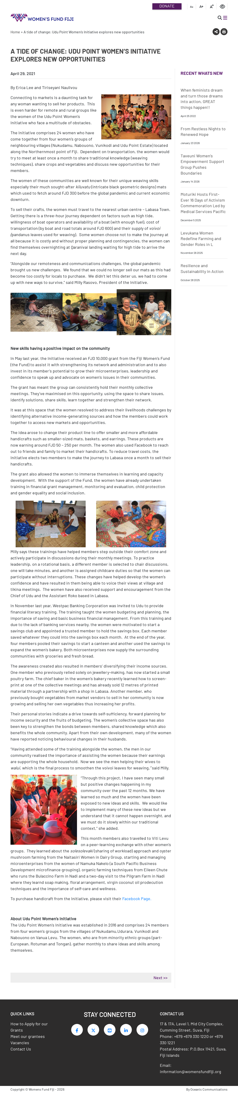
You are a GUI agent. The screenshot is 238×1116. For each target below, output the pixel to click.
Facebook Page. (137, 898)
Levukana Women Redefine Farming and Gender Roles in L (201, 238)
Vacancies (19, 1043)
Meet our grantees (27, 1037)
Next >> (161, 977)
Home (15, 32)
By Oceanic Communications (207, 1090)
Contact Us (20, 1050)
